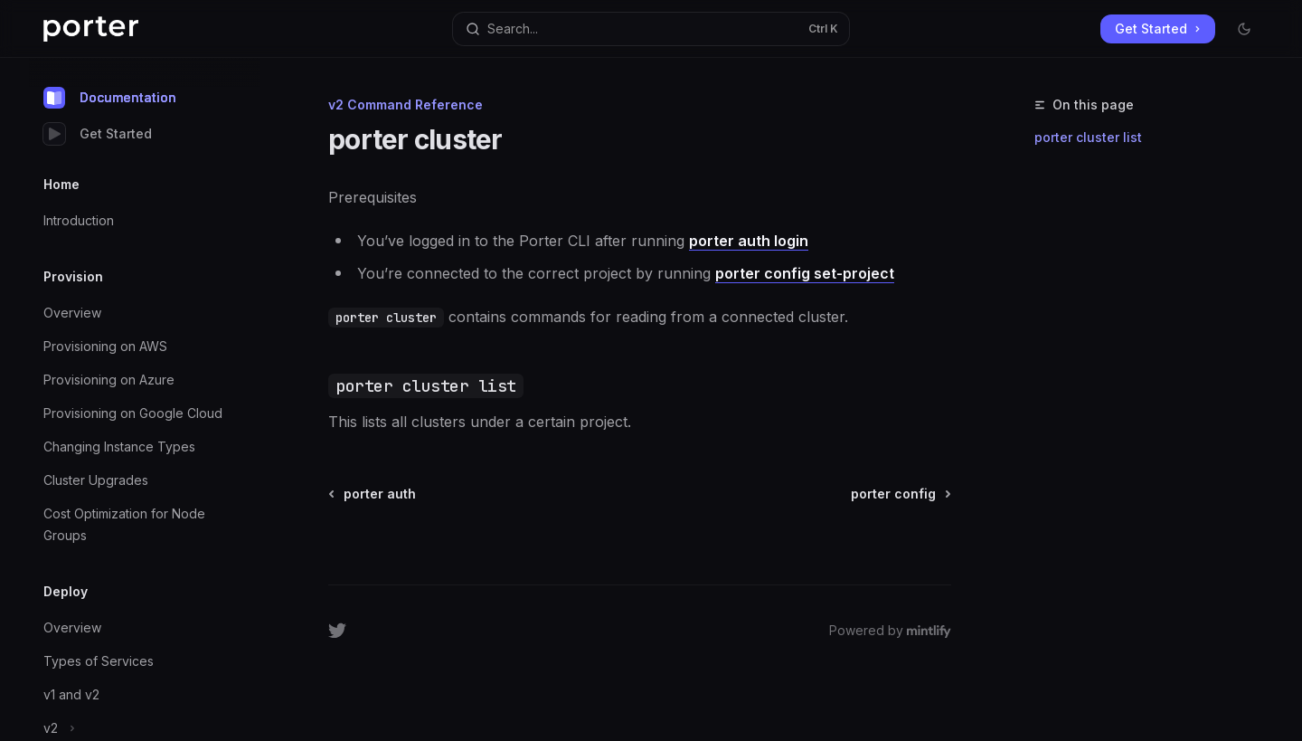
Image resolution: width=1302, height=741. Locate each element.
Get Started (97, 134)
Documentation (109, 98)
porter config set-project (804, 273)
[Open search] (650, 29)
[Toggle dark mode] (1244, 28)
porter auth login (748, 241)
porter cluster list (1088, 137)
